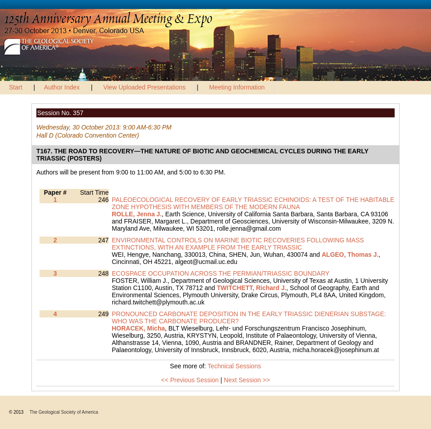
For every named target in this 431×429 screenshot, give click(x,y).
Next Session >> (247, 380)
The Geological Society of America (64, 412)
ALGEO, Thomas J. (349, 254)
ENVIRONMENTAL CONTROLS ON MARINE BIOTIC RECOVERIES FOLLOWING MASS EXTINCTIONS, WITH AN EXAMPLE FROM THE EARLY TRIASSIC (238, 244)
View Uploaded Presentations (144, 87)
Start (15, 87)
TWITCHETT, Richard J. (251, 287)
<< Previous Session (190, 380)
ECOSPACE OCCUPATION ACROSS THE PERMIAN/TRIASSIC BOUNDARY (221, 273)
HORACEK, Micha (138, 328)
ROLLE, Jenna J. (137, 214)
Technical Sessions (234, 366)
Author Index (61, 87)
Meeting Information (237, 87)
